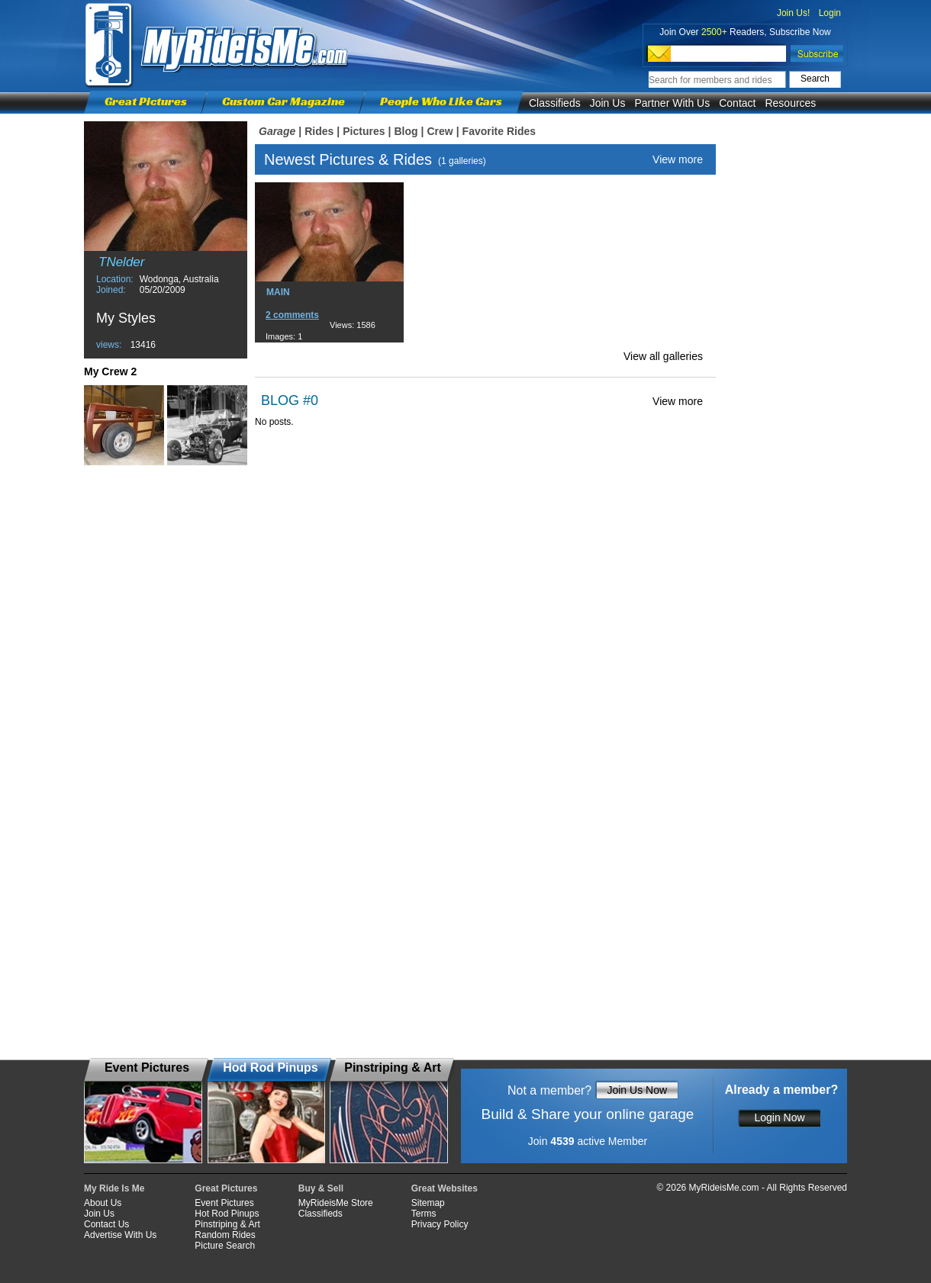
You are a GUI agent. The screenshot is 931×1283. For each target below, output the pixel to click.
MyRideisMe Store (335, 1203)
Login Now (779, 1117)
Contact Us (106, 1224)
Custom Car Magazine (283, 101)
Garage (277, 131)
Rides (318, 131)
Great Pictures (146, 101)
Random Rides (225, 1235)
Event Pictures (224, 1203)
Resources (790, 103)
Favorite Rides (499, 131)
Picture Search (225, 1245)
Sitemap (428, 1203)
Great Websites (444, 1188)
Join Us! (793, 13)
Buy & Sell (320, 1188)
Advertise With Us (120, 1235)
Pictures (364, 131)
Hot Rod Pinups (227, 1213)
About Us (102, 1203)
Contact (737, 103)
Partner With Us (672, 103)
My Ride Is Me (114, 1188)
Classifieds (555, 103)
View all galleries (663, 356)
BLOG (280, 400)
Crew (440, 131)
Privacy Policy (440, 1224)
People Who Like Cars (441, 101)
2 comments (292, 315)
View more (677, 159)
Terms (424, 1213)
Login (830, 13)
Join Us (608, 103)
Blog (405, 131)
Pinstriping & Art (227, 1224)
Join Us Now (637, 1090)
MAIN (278, 292)
